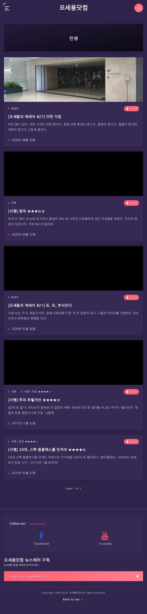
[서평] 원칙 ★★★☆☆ (26, 211)
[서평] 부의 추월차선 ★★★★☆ (34, 400)
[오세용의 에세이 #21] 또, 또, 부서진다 (40, 305)
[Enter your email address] (73, 576)
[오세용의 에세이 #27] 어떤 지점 (34, 117)
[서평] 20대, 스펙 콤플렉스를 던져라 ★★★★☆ (47, 450)
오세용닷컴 (73, 8)
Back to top (73, 599)
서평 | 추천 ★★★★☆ (37, 391)
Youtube (105, 538)
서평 (13, 203)
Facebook (41, 538)
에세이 (15, 108)
